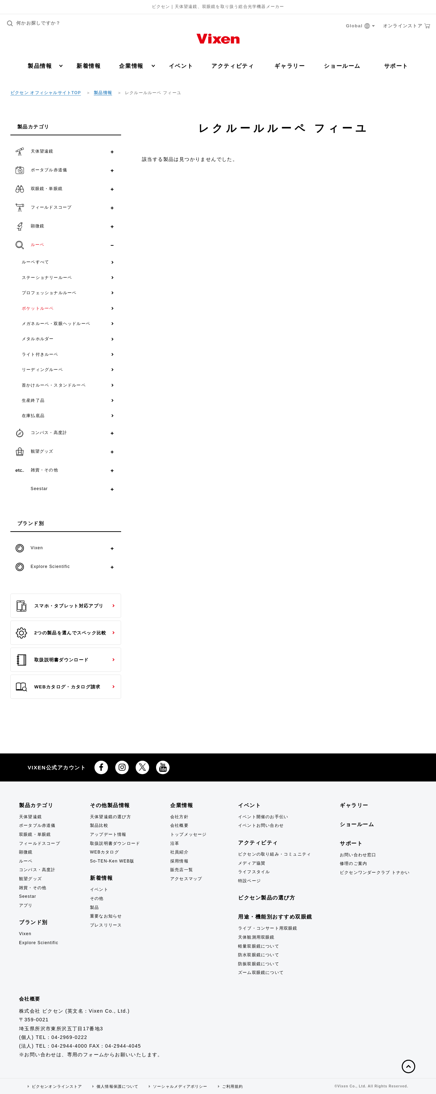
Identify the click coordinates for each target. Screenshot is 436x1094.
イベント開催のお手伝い (263, 816)
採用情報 (179, 861)
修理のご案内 (353, 863)
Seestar (27, 896)
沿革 (174, 843)
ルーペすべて (35, 262)
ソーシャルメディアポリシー (180, 1086)
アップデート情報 (108, 834)
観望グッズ (30, 878)
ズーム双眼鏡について (261, 972)
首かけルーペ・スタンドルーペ (54, 385)
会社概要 (179, 825)
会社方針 (179, 816)
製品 (94, 907)
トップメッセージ (188, 834)
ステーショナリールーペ (47, 277)
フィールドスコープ (39, 843)
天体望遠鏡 (30, 816)
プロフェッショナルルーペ (49, 292)
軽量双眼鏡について (258, 946)
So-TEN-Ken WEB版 (112, 861)
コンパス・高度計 (37, 869)
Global (360, 26)
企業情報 (137, 66)
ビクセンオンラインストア (57, 1086)
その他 (97, 898)
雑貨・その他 (32, 887)
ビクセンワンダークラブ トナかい (375, 872)
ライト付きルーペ (40, 354)
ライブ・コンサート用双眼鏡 (268, 928)
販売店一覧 (181, 869)
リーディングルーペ (42, 369)
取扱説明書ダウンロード (52, 660)
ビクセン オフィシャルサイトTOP (45, 92)
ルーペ (26, 861)
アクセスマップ (186, 878)
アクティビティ (232, 66)
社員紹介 (179, 852)
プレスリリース (106, 925)
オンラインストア (406, 26)
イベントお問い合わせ (261, 825)
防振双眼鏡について (258, 963)
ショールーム (342, 66)
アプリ (26, 905)
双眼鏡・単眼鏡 (35, 834)
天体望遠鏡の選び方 (110, 816)
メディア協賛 (251, 863)
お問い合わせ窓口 (358, 854)
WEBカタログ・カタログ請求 (58, 687)
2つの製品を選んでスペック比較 (61, 633)
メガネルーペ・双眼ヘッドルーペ (56, 323)
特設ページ (249, 880)
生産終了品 (33, 400)
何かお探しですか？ (34, 23)
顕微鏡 (26, 852)
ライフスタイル (254, 871)
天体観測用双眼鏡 (256, 937)
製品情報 (45, 66)
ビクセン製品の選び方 (266, 898)
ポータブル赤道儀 (37, 825)
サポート (396, 66)
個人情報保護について (117, 1086)
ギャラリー (289, 66)
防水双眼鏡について (258, 954)
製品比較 (99, 825)
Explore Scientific (38, 942)
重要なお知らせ (106, 916)
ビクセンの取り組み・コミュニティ (274, 854)
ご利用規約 (232, 1086)
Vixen (25, 933)
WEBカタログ (104, 852)
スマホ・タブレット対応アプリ (59, 606)
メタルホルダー (38, 338)
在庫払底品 (33, 415)
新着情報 (88, 66)
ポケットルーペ (38, 308)
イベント (181, 66)
